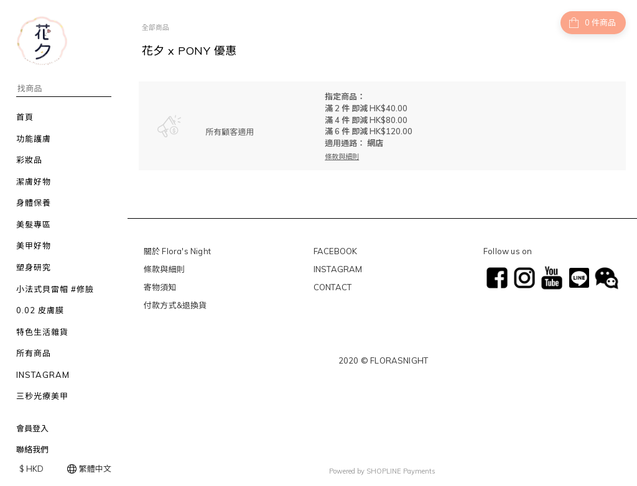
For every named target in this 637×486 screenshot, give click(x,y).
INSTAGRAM (338, 269)
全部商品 (155, 27)
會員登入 (32, 428)
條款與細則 (164, 269)
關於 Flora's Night (177, 251)
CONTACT (332, 287)
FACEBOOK (336, 251)
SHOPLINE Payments (400, 469)
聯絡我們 (32, 449)
